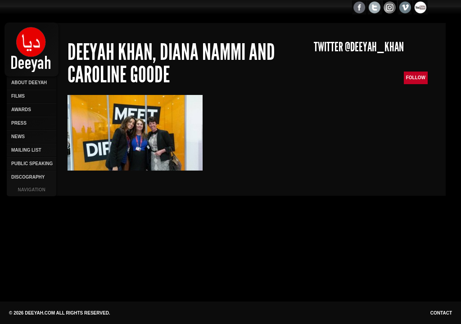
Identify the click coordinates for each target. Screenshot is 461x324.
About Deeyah (29, 82)
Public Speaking (32, 163)
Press (19, 123)
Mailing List (26, 150)
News (18, 136)
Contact (441, 312)
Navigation (31, 189)
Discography (28, 177)
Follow (415, 77)
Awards (21, 109)
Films (18, 96)
